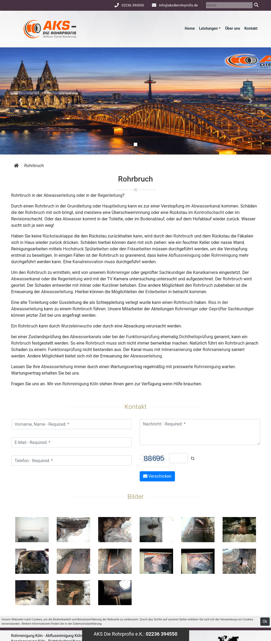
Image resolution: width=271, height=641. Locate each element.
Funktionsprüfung (142, 336)
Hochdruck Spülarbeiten (86, 248)
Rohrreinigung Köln (80, 383)
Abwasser (72, 218)
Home (189, 28)
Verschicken (157, 476)
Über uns (232, 28)
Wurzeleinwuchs (76, 326)
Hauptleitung (114, 206)
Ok (265, 621)
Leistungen (208, 28)
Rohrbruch (34, 165)
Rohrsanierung (216, 349)
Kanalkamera (205, 272)
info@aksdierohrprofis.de (178, 5)
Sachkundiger (172, 272)
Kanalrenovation (87, 261)
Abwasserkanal (205, 206)
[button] (20, 100)
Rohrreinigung (224, 255)
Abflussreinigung (184, 255)
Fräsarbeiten (139, 248)
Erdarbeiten (156, 291)
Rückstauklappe (58, 236)
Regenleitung (110, 195)
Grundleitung (79, 206)
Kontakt (251, 28)
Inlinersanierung (177, 349)
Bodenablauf (152, 218)
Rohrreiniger (118, 272)
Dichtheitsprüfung (196, 336)
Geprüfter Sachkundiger (231, 308)
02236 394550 (132, 5)
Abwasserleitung (59, 195)
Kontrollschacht (209, 212)
